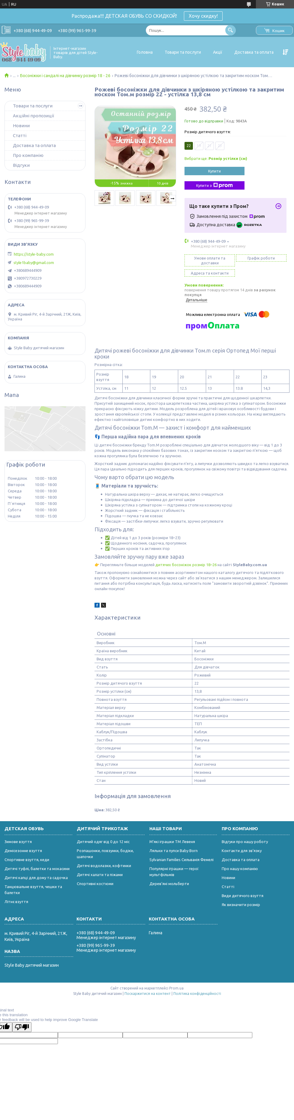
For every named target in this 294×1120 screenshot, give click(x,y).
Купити (214, 171)
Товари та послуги (183, 52)
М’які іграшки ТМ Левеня (172, 841)
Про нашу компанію (240, 868)
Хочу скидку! (203, 16)
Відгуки (21, 165)
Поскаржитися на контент (147, 993)
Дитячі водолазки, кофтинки (104, 865)
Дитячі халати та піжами (100, 874)
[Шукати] (230, 30)
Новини (21, 125)
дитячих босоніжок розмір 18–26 (186, 565)
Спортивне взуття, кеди (26, 859)
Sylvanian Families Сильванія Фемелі (181, 859)
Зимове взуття (18, 841)
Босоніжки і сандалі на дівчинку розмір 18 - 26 (65, 75)
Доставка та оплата (254, 52)
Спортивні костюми (95, 883)
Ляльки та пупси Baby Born (173, 850)
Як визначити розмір (241, 904)
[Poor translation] (22, 1027)
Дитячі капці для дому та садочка (36, 877)
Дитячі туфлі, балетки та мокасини (37, 868)
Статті (19, 135)
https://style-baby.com (34, 254)
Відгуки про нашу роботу (245, 841)
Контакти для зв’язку (242, 850)
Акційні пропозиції (33, 115)
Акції (217, 52)
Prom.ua (176, 988)
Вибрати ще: (215, 158)
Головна (145, 52)
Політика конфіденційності (197, 993)
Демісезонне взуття (23, 850)
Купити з (214, 185)
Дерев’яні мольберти (169, 883)
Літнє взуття (16, 901)
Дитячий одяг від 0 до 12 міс (103, 841)
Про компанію (28, 155)
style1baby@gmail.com (34, 262)
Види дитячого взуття (242, 895)
